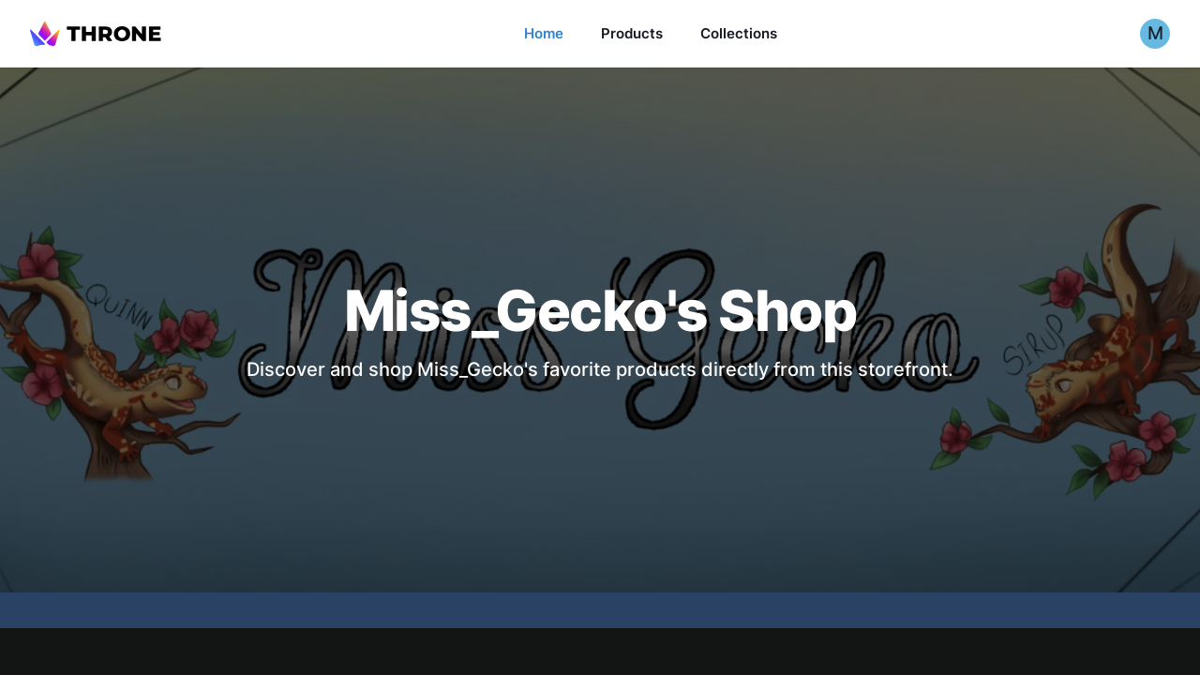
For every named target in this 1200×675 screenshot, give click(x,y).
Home (543, 33)
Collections (738, 33)
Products (632, 33)
